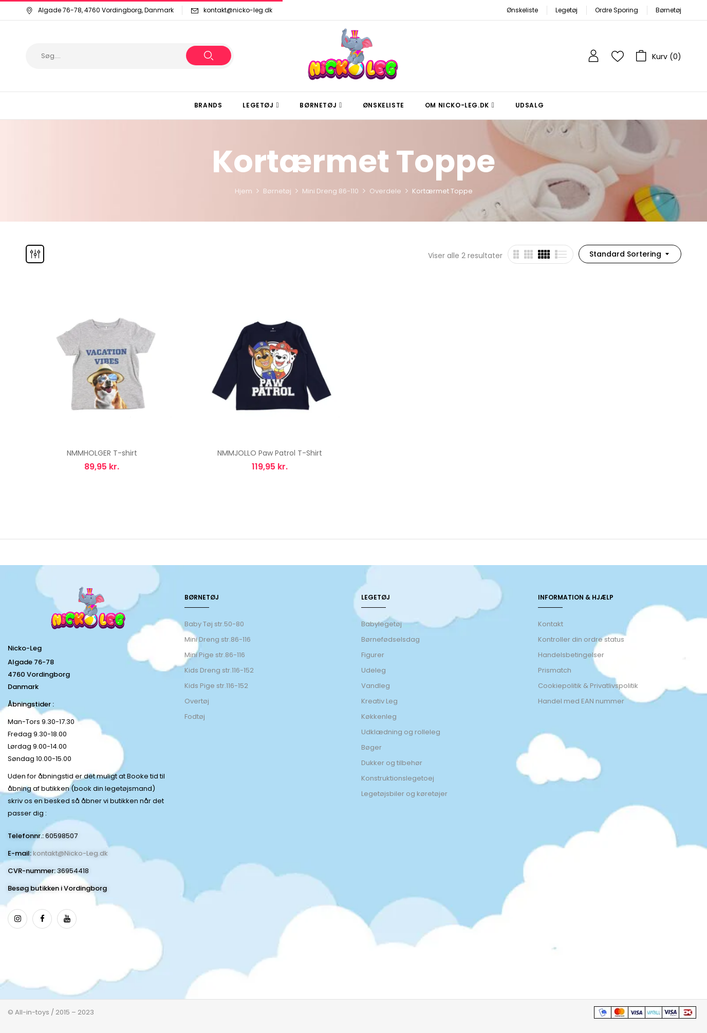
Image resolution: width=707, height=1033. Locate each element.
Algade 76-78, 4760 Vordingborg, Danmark (100, 10)
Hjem (243, 191)
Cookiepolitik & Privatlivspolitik (588, 686)
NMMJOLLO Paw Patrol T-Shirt (269, 453)
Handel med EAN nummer (581, 701)
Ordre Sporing (616, 10)
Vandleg (375, 686)
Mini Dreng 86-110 (330, 191)
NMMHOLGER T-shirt (102, 453)
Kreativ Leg (379, 701)
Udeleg (373, 670)
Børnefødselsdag (390, 639)
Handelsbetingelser (571, 655)
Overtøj (197, 701)
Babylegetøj (381, 624)
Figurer (372, 655)
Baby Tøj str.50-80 (214, 624)
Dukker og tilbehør (391, 763)
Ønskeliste (522, 10)
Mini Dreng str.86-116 (217, 639)
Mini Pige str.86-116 (214, 655)
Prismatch (554, 670)
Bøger (371, 747)
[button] (658, 56)
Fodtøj (194, 716)
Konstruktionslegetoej (397, 778)
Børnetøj (668, 10)
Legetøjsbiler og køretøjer (404, 794)
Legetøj (566, 10)
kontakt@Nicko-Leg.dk (70, 853)
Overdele (385, 191)
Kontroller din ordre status (581, 639)
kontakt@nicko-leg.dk (237, 10)
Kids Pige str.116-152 (216, 686)
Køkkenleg (379, 716)
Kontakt (550, 624)
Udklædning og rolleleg (400, 732)
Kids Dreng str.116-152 (219, 670)
